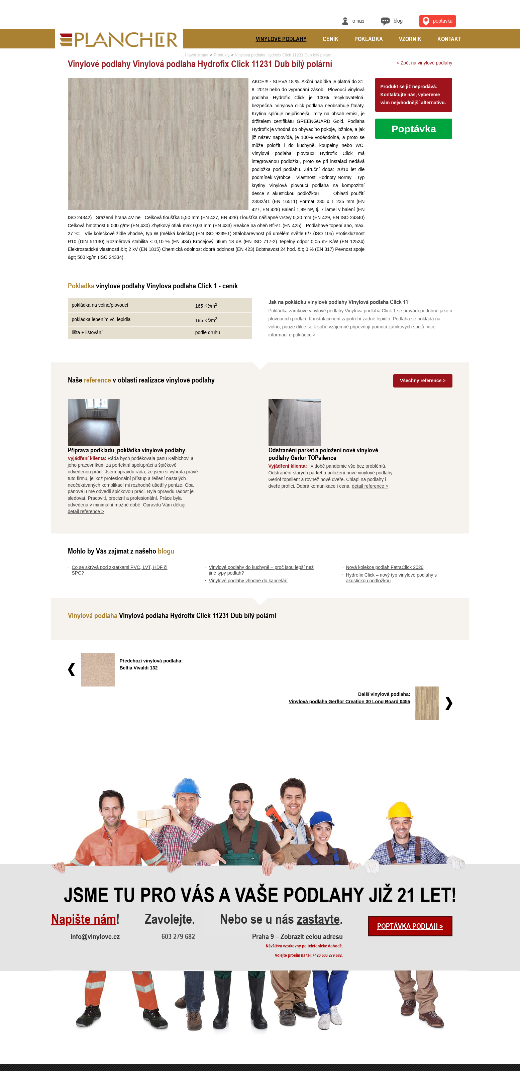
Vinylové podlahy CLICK (247, 1029)
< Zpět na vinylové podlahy (424, 62)
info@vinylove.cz (95, 856)
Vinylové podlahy (281, 38)
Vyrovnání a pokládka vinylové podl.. (169, 1029)
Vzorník (410, 38)
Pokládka (368, 38)
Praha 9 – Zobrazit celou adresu (297, 856)
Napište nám (83, 838)
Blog (398, 20)
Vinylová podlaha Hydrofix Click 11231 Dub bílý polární (284, 55)
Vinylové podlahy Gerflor (247, 1038)
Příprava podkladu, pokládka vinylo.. (169, 1011)
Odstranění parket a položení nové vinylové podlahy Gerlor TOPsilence (377, 407)
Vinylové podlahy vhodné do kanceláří (248, 534)
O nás (358, 20)
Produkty (221, 55)
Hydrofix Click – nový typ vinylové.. (80, 1047)
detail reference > (139, 464)
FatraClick (235, 1047)
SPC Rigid (235, 1011)
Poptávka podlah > (410, 845)
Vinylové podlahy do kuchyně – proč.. (82, 1020)
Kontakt (449, 38)
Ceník (330, 38)
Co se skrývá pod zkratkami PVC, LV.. (83, 1011)
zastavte (318, 838)
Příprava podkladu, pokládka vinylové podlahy (180, 403)
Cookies (463, 1066)
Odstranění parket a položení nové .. (169, 1020)
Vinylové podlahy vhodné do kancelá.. (82, 1029)
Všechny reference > (423, 380)
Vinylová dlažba (240, 1020)
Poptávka (414, 128)
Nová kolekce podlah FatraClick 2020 (385, 520)
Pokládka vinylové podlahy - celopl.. (169, 1047)
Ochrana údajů (444, 1066)
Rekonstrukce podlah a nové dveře (167, 1038)
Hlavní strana (197, 55)
